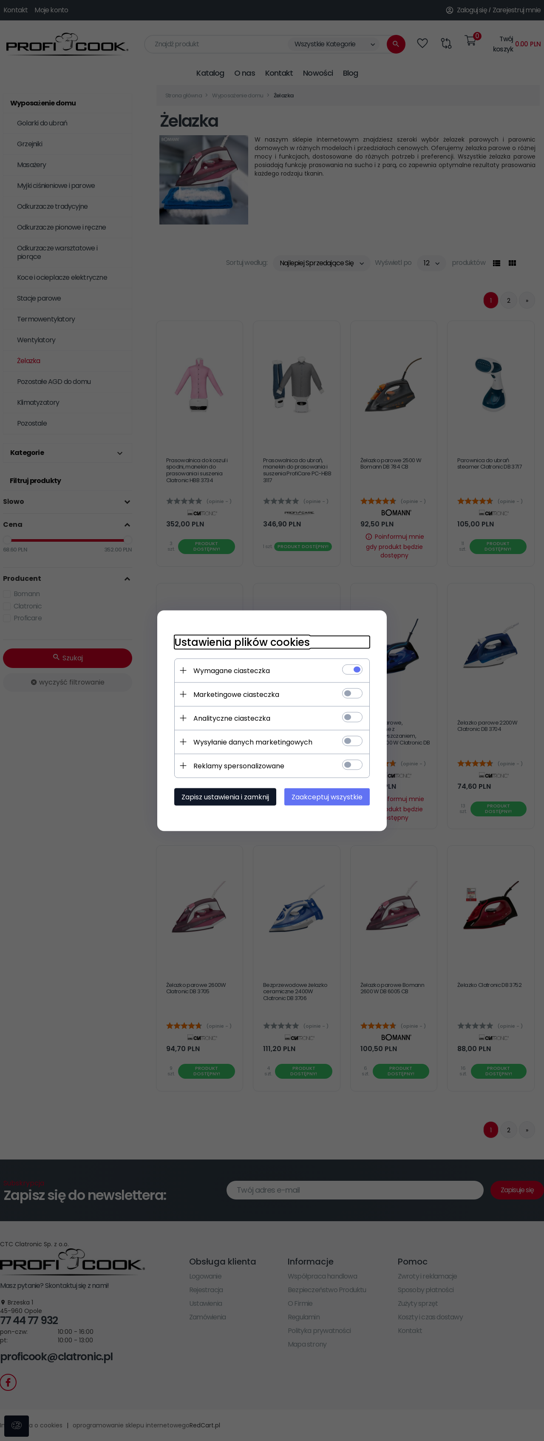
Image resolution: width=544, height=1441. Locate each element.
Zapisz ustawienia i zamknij (225, 797)
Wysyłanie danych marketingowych (252, 742)
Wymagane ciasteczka (231, 670)
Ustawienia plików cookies (242, 642)
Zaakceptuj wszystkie (327, 797)
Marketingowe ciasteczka (236, 694)
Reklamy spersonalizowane (238, 765)
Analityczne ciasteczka (231, 718)
